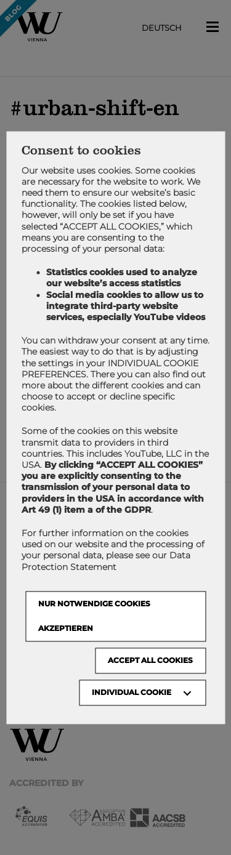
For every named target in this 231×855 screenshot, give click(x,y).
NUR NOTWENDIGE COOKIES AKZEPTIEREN (94, 616)
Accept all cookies (150, 660)
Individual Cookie (131, 692)
